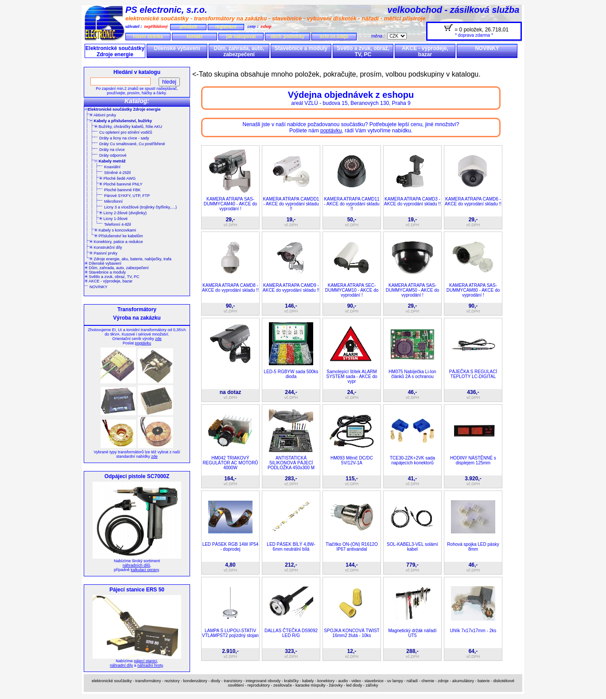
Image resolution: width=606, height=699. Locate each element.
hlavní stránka (148, 36)
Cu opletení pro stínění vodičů (125, 132)
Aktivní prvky (102, 115)
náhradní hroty (150, 665)
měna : (379, 36)
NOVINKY (487, 48)
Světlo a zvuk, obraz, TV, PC (363, 51)
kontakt (194, 36)
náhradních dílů (136, 565)
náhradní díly (121, 665)
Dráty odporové (113, 155)
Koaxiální (112, 167)
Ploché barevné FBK (122, 190)
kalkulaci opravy (145, 570)
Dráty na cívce (112, 149)
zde (158, 338)
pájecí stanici (145, 661)
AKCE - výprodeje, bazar (425, 51)
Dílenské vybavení (177, 48)
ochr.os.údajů (333, 36)
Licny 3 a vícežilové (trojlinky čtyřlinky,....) (140, 207)
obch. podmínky (288, 36)
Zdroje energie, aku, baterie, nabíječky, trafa (130, 259)
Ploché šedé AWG (117, 178)
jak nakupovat (241, 36)
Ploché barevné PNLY (120, 184)
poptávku (143, 343)
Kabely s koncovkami (115, 230)
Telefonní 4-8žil (117, 224)
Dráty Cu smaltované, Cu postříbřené (132, 144)
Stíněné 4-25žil (117, 172)
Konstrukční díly (105, 247)
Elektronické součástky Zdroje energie (114, 51)
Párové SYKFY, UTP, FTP (127, 195)
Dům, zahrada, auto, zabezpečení (239, 51)
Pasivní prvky (103, 253)
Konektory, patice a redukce (116, 241)
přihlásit (188, 26)
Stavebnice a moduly (301, 48)
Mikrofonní (113, 201)
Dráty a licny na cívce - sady (124, 138)
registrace (226, 26)
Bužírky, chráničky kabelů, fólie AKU (128, 126)
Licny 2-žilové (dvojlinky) (123, 213)
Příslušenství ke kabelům (118, 236)
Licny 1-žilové (113, 218)
